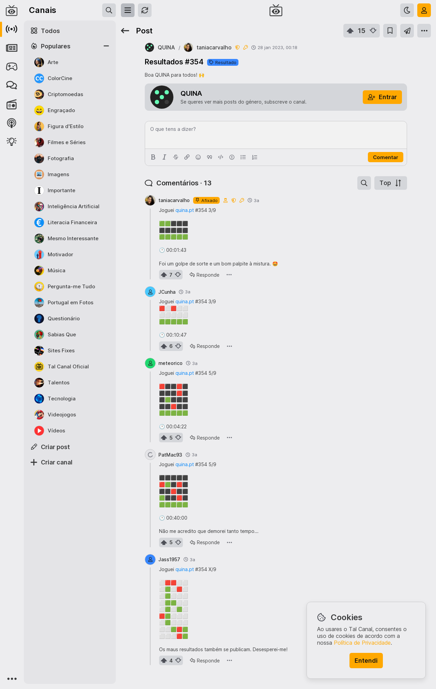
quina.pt (184, 210)
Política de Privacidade (362, 642)
